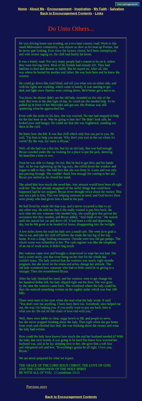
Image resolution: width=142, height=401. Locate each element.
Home (22, 9)
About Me (37, 9)
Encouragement (59, 9)
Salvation (117, 9)
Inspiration (83, 9)
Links (99, 13)
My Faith (100, 9)
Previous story (36, 387)
